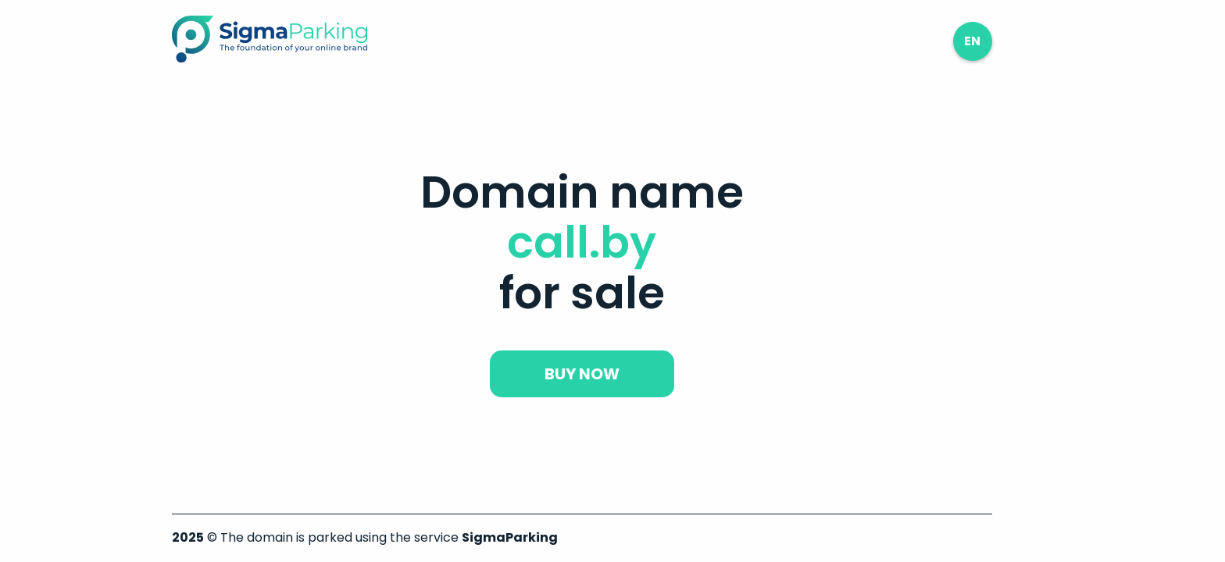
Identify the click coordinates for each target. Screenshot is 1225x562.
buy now (582, 374)
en (972, 41)
